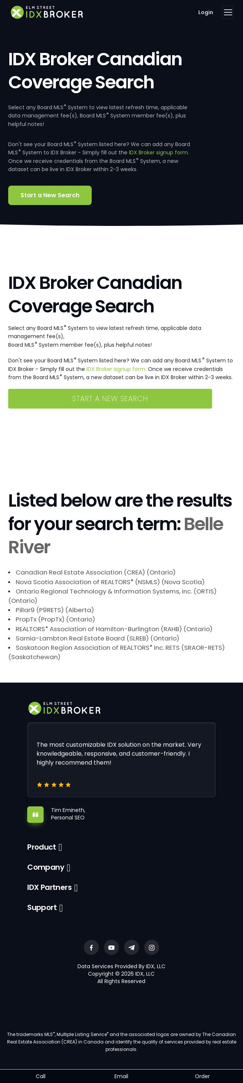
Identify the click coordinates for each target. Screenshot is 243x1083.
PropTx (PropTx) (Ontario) (55, 619)
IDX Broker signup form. (159, 152)
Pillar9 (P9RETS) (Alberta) (55, 609)
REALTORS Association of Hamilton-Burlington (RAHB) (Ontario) (114, 628)
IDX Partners (49, 887)
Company (45, 867)
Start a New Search (49, 195)
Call (40, 1076)
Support (42, 907)
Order (202, 1076)
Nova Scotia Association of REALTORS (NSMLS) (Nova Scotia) (110, 581)
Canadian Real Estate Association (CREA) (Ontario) (96, 572)
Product (41, 847)
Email (121, 1076)
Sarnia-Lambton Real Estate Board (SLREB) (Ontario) (97, 638)
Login (205, 12)
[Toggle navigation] (227, 12)
